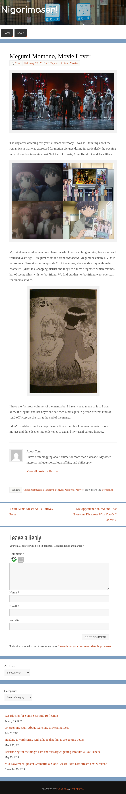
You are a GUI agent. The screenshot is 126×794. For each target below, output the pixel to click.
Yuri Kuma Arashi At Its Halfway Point (31, 511)
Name (14, 592)
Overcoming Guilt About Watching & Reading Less (37, 727)
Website (14, 620)
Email (14, 606)
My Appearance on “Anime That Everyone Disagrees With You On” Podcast (95, 514)
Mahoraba (48, 489)
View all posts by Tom (42, 471)
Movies (74, 63)
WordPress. (77, 789)
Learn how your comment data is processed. (85, 646)
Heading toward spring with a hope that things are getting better (44, 739)
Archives (9, 666)
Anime (64, 63)
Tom (17, 63)
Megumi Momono (64, 489)
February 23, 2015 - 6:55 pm (40, 63)
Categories (10, 691)
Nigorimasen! (29, 10)
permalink (107, 489)
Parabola (62, 789)
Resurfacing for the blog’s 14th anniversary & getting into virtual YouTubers (52, 752)
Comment (16, 554)
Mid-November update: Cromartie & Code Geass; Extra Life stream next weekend (56, 764)
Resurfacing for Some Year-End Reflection (31, 715)
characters (36, 489)
